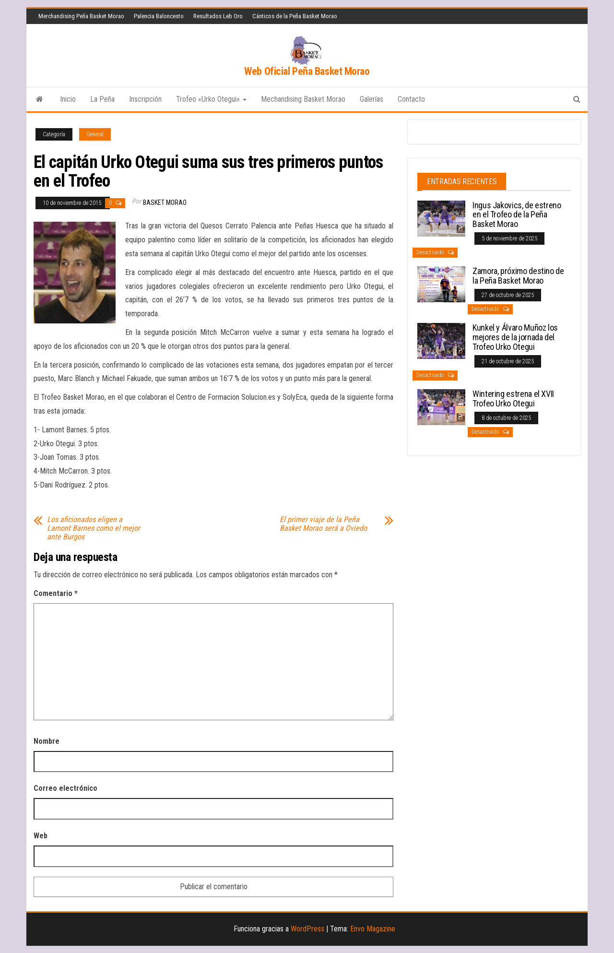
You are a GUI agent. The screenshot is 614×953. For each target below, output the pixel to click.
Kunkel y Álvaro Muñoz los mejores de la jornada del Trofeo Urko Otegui (515, 337)
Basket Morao (165, 202)
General (95, 134)
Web (40, 835)
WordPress (307, 928)
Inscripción (145, 99)
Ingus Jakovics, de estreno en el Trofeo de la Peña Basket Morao (516, 214)
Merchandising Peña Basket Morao (81, 16)
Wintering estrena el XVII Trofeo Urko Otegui (513, 398)
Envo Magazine (372, 928)
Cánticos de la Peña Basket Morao (294, 16)
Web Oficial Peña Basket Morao (306, 71)
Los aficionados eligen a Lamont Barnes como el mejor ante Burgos (93, 528)
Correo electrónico (65, 788)
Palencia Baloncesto (159, 16)
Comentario (56, 593)
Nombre (46, 741)
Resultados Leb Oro (218, 16)
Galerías (371, 99)
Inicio (68, 99)
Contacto (411, 99)
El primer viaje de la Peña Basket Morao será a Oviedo (323, 524)
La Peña (102, 99)
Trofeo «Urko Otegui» (211, 99)
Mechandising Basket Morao (303, 99)
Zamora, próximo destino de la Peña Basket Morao (518, 276)
